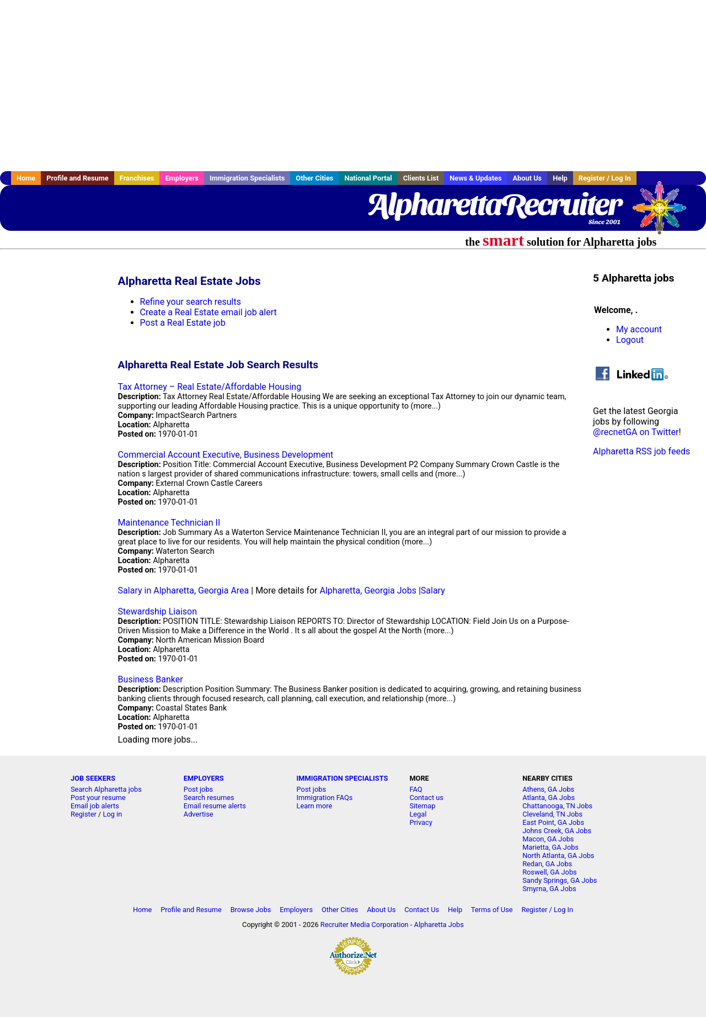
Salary (433, 590)
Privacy (420, 822)
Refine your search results (190, 301)
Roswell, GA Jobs (549, 872)
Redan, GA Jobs (547, 864)
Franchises (137, 178)
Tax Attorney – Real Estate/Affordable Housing (210, 387)
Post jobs (198, 789)
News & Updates (475, 178)
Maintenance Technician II (169, 522)
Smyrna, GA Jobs (549, 888)
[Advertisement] (353, 85)
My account (639, 329)
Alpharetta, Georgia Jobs (368, 590)
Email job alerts (95, 806)
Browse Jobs (251, 909)
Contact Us (421, 909)
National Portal (368, 178)
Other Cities (314, 178)
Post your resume (98, 797)
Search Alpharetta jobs (106, 789)
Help (560, 178)
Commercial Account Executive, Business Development (226, 454)
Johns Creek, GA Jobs (556, 831)
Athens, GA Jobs (548, 789)
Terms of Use (492, 909)
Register (84, 814)
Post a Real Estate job (183, 322)
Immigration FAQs (325, 797)
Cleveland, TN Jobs (552, 814)
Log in (112, 814)
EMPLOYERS (204, 778)
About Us (527, 178)
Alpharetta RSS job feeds (641, 451)
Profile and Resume (77, 178)
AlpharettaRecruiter (494, 204)
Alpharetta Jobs (439, 924)
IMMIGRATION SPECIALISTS (342, 778)
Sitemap (422, 806)
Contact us (426, 797)
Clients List (421, 178)
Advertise (198, 814)
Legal (417, 814)
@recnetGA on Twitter (635, 432)
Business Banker (150, 679)
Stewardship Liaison (157, 611)
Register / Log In (605, 178)
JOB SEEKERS (93, 778)
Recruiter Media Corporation (364, 924)
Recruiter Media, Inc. (664, 213)
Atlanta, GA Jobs (548, 797)
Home (26, 178)
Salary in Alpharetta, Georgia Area (183, 590)
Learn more (315, 806)
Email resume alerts (215, 806)
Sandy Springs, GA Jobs (559, 880)
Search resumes (209, 797)
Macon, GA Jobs (548, 839)
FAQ (415, 789)
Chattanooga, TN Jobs (557, 806)
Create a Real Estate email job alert (208, 312)
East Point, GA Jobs (553, 822)
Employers (182, 178)
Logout (630, 340)
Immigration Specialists (247, 178)
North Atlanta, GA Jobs (558, 855)
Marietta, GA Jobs (550, 847)
